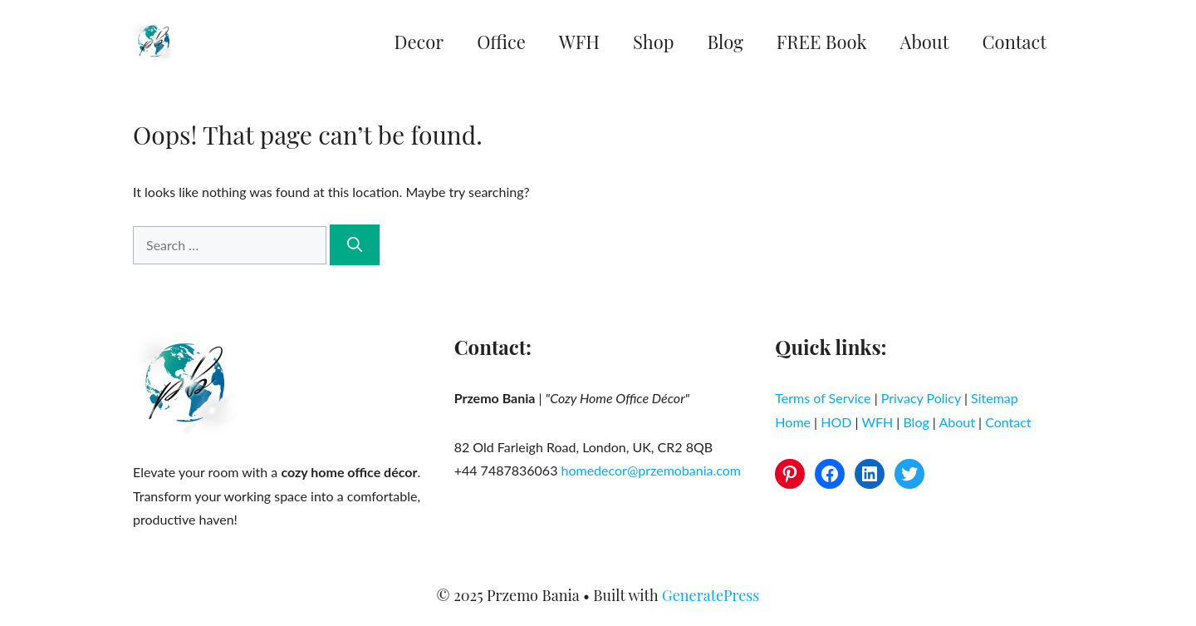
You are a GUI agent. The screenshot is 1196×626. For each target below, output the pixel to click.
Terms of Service (822, 398)
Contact (1014, 41)
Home (793, 422)
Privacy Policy (921, 398)
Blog (725, 41)
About (924, 41)
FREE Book (822, 41)
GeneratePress (710, 595)
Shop (653, 41)
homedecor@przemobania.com (651, 470)
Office (501, 41)
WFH (579, 41)
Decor (419, 41)
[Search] (355, 244)
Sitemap (994, 398)
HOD (836, 422)
